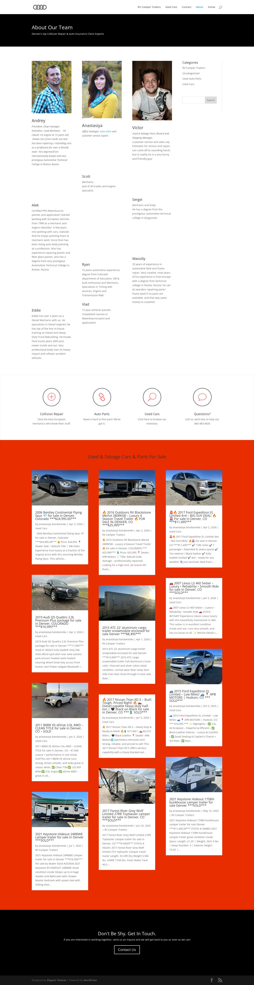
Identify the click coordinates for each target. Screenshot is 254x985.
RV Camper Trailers (149, 7)
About (199, 7)
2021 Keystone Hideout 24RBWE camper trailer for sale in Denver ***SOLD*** (59, 837)
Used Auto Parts (191, 78)
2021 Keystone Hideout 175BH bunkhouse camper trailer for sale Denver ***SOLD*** (191, 802)
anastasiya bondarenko (52, 524)
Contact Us (127, 949)
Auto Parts (102, 414)
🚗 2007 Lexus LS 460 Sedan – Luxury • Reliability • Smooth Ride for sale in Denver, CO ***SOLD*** (194, 588)
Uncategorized (190, 73)
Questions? (202, 414)
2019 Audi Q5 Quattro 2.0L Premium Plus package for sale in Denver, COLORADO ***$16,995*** (58, 622)
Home (211, 7)
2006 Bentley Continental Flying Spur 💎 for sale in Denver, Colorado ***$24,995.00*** (58, 515)
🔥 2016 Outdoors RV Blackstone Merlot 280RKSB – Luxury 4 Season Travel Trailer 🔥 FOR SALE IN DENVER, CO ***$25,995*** (126, 518)
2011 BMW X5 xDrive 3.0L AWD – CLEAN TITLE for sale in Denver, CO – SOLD (59, 728)
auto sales (105, 131)
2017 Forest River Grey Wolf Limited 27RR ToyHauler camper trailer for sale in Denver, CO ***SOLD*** (126, 815)
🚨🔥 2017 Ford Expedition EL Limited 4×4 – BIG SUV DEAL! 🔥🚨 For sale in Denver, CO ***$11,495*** (192, 517)
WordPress (90, 980)
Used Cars (171, 7)
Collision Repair (51, 414)
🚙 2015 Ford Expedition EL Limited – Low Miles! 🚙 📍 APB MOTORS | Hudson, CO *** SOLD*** (192, 696)
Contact (186, 7)
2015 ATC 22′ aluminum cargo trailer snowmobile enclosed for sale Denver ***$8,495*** (126, 630)
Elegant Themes (56, 980)
